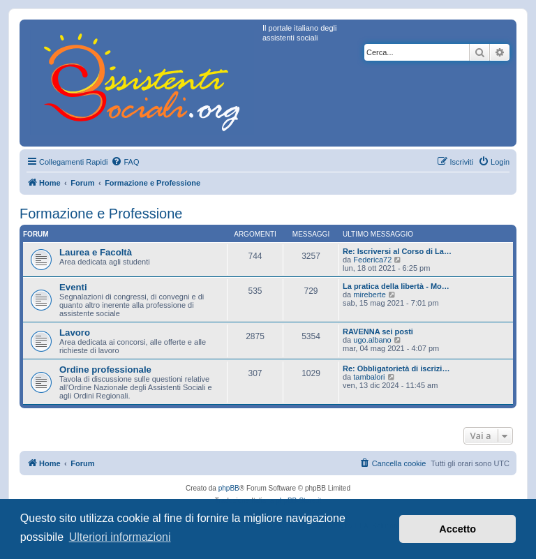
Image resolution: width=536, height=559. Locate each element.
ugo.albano (372, 340)
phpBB (228, 488)
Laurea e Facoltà (95, 252)
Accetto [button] (457, 529)
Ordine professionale (105, 369)
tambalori (369, 377)
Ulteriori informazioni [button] (120, 537)
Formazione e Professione (101, 213)
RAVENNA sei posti (378, 331)
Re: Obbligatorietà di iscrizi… (396, 368)
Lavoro (74, 332)
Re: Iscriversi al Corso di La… (397, 251)
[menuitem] (125, 162)
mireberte (369, 294)
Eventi (73, 287)
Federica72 (372, 259)
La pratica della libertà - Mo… (396, 286)
